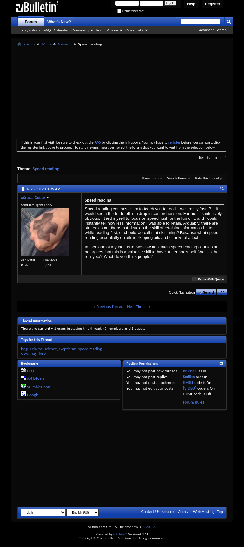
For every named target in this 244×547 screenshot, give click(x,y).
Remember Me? (131, 11)
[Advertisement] (130, 92)
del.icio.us (35, 379)
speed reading (90, 348)
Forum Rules (193, 402)
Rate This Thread (207, 178)
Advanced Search (213, 30)
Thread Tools (150, 178)
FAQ (47, 30)
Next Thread (137, 306)
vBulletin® (120, 534)
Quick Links (134, 30)
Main (46, 44)
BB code (189, 371)
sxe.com (169, 511)
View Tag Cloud (33, 353)
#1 (222, 188)
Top (221, 292)
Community (80, 30)
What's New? (59, 22)
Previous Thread (109, 306)
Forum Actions (107, 30)
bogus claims (32, 348)
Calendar (61, 30)
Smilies (189, 376)
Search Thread (177, 178)
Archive (184, 511)
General (64, 44)
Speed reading (46, 168)
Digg (30, 371)
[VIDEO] (189, 388)
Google (33, 394)
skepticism (67, 348)
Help (191, 4)
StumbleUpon (38, 386)
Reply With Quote (208, 279)
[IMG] (188, 382)
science (50, 348)
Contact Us (150, 511)
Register (212, 4)
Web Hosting (203, 511)
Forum (31, 22)
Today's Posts (30, 30)
